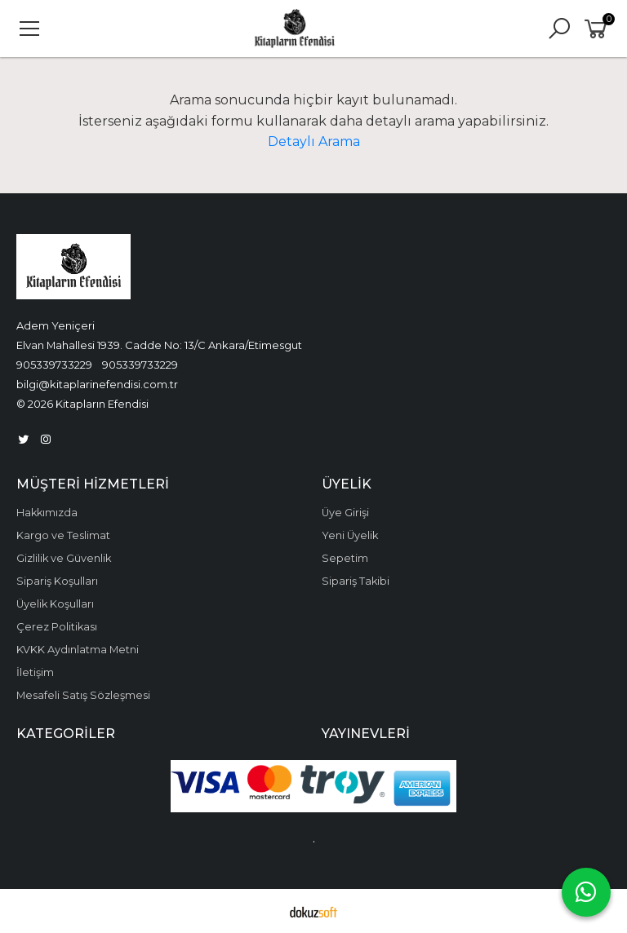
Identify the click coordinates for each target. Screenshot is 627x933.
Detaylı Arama (314, 141)
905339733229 (54, 364)
